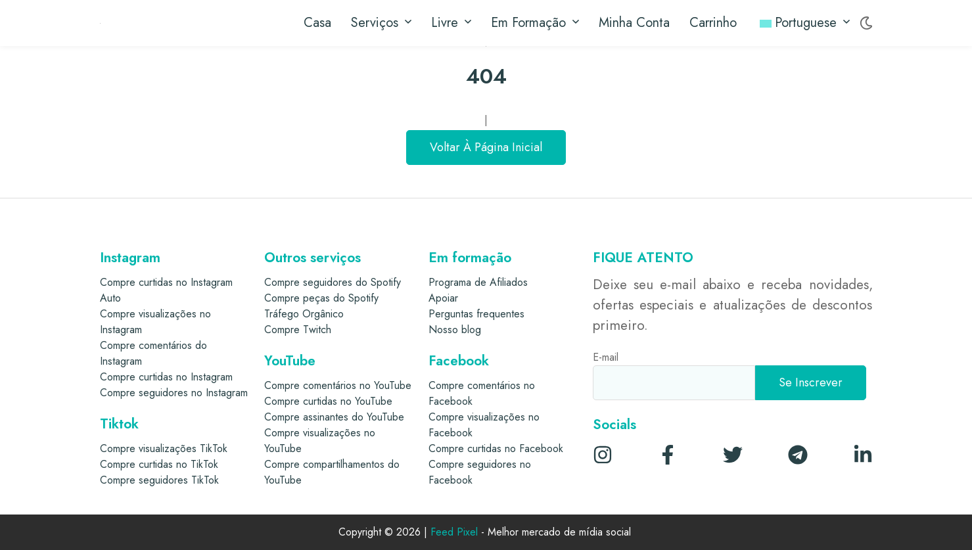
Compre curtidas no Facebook (495, 448)
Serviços (381, 23)
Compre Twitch (297, 329)
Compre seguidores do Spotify (332, 282)
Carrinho (713, 22)
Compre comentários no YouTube (337, 385)
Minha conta (634, 22)
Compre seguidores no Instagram (174, 392)
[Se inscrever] (810, 382)
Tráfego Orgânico (304, 313)
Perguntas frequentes (476, 313)
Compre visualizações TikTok (163, 448)
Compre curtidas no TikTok (159, 464)
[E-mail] (674, 382)
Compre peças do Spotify (321, 298)
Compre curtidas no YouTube (328, 401)
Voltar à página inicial (486, 147)
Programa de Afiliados (478, 282)
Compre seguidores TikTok (159, 480)
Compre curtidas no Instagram (166, 376)
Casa (317, 22)
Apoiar (443, 298)
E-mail (605, 357)
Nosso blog (454, 329)
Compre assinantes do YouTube (334, 416)
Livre (451, 23)
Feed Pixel (454, 532)
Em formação (535, 23)
